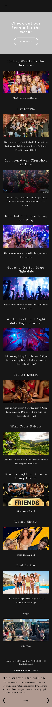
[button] (8, 6)
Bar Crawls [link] (26, 674)
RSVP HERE (26, 41)
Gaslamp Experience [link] (26, 670)
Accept (26, 702)
